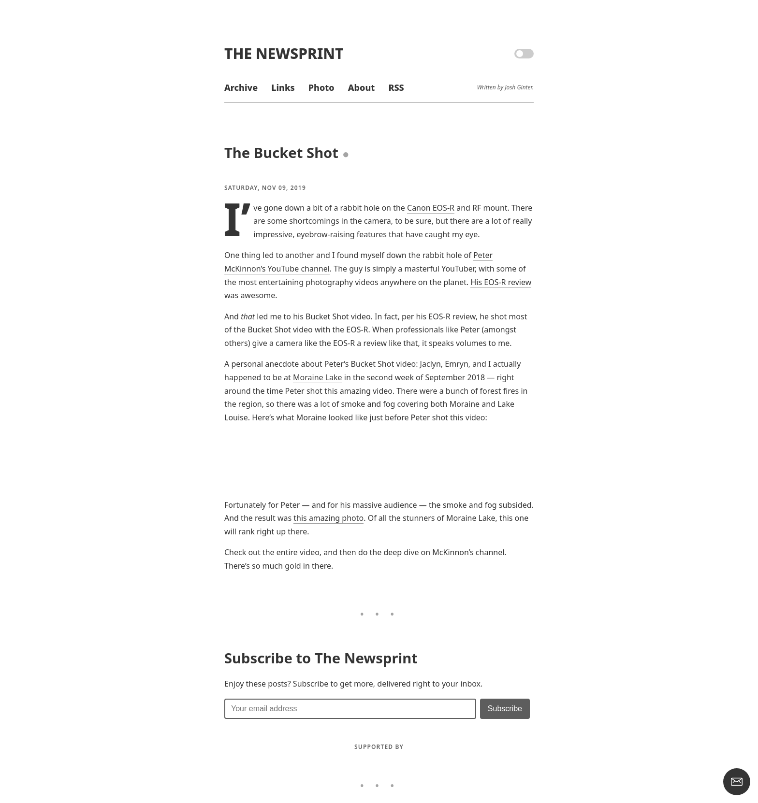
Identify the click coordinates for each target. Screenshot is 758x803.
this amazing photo (328, 518)
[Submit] (505, 709)
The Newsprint (283, 53)
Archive (241, 87)
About (361, 87)
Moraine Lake (317, 377)
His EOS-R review (500, 282)
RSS (396, 87)
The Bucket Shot (281, 152)
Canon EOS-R (430, 207)
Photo (321, 87)
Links (282, 87)
